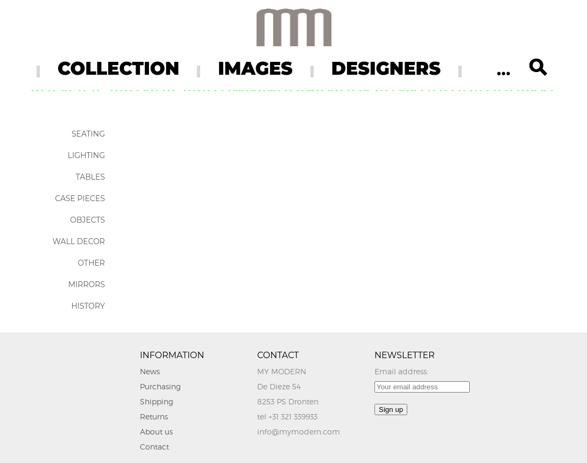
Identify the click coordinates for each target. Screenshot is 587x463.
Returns (154, 416)
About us (156, 431)
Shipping (156, 401)
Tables (90, 177)
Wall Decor (79, 241)
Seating (88, 134)
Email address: (401, 371)
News (150, 371)
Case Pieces (80, 198)
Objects (87, 220)
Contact (154, 446)
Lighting (86, 155)
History (88, 306)
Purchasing (160, 386)
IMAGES (255, 68)
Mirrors (86, 284)
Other (91, 263)
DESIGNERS (386, 68)
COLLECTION (118, 68)
